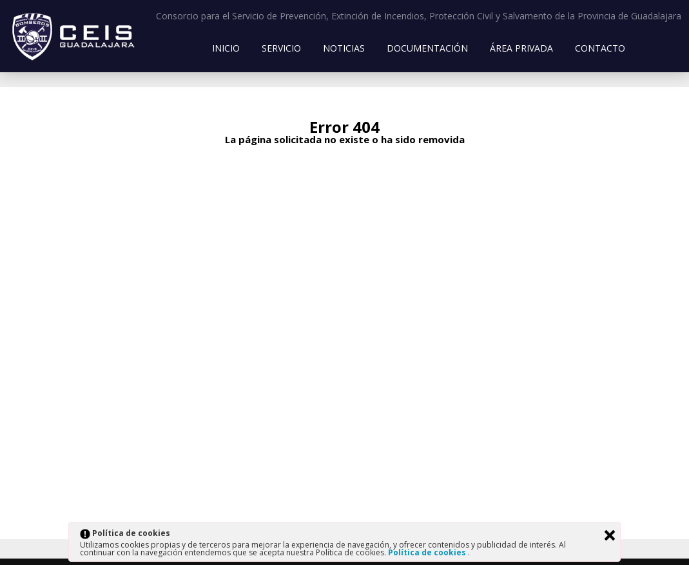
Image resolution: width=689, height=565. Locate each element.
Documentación (427, 48)
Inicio (226, 48)
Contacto (600, 48)
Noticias (344, 48)
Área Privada (521, 48)
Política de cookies (428, 552)
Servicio (281, 48)
